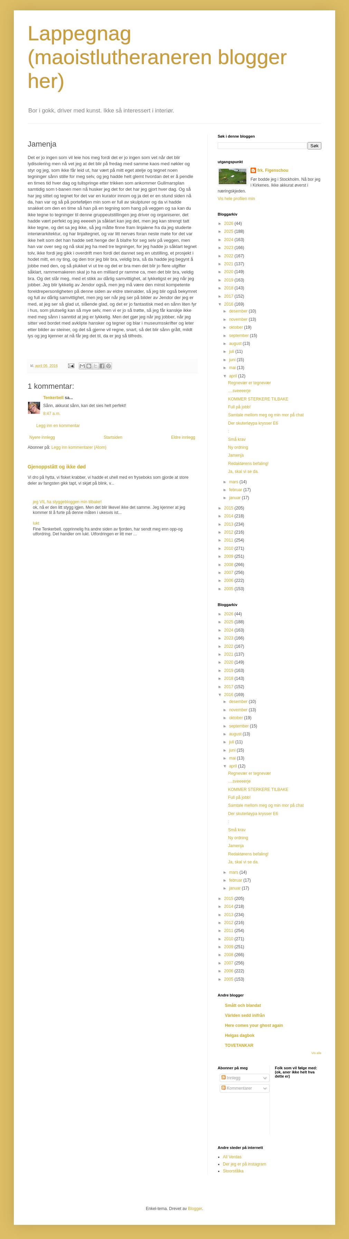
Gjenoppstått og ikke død (57, 466)
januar (235, 497)
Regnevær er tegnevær (249, 382)
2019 (229, 280)
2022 (229, 256)
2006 (229, 580)
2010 (229, 548)
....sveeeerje (239, 390)
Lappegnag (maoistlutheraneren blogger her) (157, 57)
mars (234, 481)
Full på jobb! (239, 407)
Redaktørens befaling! (248, 463)
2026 (229, 223)
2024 (229, 239)
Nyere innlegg (42, 437)
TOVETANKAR (239, 1045)
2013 (229, 524)
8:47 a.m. (51, 413)
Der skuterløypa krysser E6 (253, 423)
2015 (229, 508)
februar (236, 489)
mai (233, 367)
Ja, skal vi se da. (243, 471)
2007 (229, 572)
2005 (229, 588)
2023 (229, 247)
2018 (229, 288)
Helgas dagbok (239, 1035)
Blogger (195, 1208)
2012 (229, 532)
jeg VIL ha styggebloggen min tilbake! (67, 501)
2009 (229, 556)
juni (233, 359)
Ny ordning (238, 447)
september (239, 335)
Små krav (237, 439)
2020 (229, 271)
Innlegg (230, 1078)
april (233, 376)
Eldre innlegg (183, 437)
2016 (229, 304)
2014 (229, 516)
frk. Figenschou (272, 170)
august (236, 343)
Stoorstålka (233, 1171)
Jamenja (236, 455)
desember (239, 311)
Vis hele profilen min (236, 198)
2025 (229, 231)
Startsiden (113, 437)
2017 (229, 296)
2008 (229, 564)
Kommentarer (236, 1088)
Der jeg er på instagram (244, 1164)
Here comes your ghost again (254, 1025)
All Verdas (232, 1156)
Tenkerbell (53, 397)
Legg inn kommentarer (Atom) (78, 447)
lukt (36, 523)
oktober (236, 327)
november (239, 319)
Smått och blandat (243, 1005)
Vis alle (316, 1053)
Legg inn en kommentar (58, 425)
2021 (229, 263)
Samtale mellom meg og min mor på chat (266, 415)
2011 (229, 540)
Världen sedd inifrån (245, 1015)
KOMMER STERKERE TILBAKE (258, 399)
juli (232, 351)
